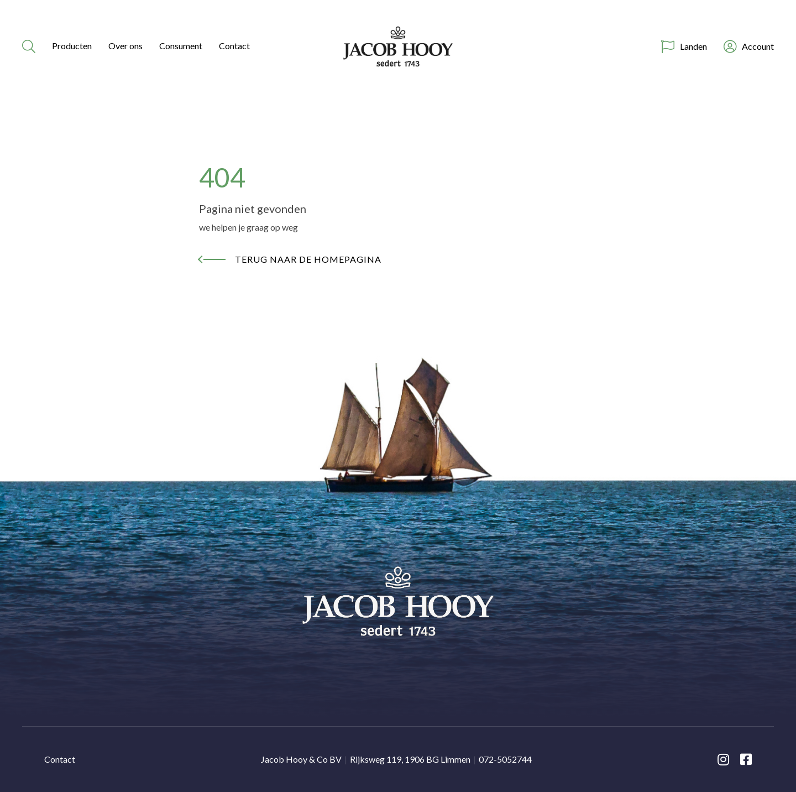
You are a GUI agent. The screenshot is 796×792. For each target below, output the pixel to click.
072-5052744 (505, 759)
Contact (234, 45)
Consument (180, 45)
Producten (72, 45)
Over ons (125, 45)
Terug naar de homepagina (308, 259)
